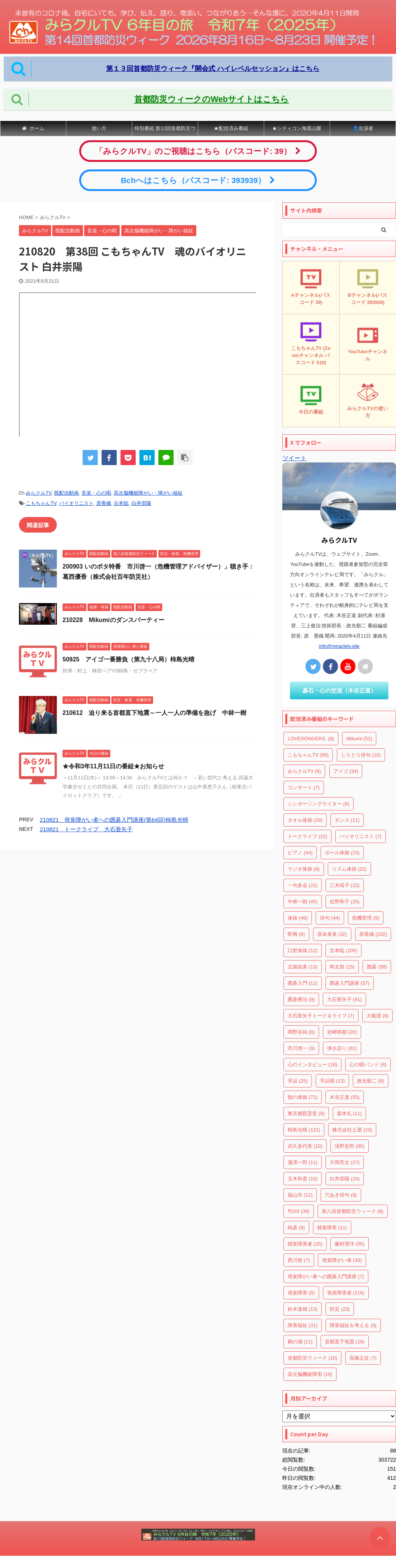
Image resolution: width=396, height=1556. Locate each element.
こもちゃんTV (41, 503)
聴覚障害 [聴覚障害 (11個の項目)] (332, 1227)
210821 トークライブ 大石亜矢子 (86, 829)
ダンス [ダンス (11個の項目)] (347, 820)
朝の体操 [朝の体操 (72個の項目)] (303, 1097)
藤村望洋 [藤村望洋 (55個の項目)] (350, 1244)
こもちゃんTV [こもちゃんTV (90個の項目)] (308, 755)
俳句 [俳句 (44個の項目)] (330, 918)
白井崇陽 (141, 503)
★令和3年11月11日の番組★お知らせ (113, 766)
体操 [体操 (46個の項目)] (298, 918)
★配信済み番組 (231, 128)
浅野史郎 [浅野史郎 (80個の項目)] (350, 1146)
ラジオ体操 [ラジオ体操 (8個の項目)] (304, 869)
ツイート (294, 458)
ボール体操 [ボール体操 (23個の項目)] (342, 853)
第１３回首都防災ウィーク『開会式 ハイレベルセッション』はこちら (212, 68)
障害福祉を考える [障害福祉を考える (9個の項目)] (353, 1325)
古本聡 (121, 503)
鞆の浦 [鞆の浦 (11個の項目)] (300, 1341)
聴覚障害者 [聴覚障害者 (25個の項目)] (305, 1244)
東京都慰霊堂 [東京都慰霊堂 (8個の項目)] (306, 1113)
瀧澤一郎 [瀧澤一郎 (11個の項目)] (303, 1162)
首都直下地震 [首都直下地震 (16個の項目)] (345, 1341)
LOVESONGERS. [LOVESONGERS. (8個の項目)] (311, 738)
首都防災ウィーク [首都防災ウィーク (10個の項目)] (312, 1358)
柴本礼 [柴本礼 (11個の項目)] (349, 1113)
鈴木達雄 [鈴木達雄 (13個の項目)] (303, 1309)
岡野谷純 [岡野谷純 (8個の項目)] (301, 1032)
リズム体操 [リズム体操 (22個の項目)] (349, 869)
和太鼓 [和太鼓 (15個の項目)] (342, 967)
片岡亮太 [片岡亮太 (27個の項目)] (345, 1162)
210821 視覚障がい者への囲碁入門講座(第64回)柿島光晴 (114, 819)
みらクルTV (38, 493)
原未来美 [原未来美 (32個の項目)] (332, 934)
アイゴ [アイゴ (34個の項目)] (345, 771)
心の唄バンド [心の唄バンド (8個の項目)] (368, 1064)
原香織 (103, 503)
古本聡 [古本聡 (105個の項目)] (343, 950)
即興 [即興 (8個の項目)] (296, 934)
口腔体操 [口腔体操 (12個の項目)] (303, 950)
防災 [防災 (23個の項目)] (340, 1309)
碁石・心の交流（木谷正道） (339, 690)
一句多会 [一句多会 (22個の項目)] (303, 885)
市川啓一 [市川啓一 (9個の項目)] (301, 1048)
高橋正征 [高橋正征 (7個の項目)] (363, 1358)
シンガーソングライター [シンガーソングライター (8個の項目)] (318, 804)
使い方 (99, 128)
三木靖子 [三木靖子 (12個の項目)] (345, 885)
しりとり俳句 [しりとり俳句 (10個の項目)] (361, 755)
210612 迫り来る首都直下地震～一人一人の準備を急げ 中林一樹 (154, 713)
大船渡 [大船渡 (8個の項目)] (377, 1016)
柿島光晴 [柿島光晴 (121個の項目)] (304, 1130)
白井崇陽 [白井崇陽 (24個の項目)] (345, 1178)
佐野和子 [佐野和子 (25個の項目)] (345, 901)
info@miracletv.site (339, 646)
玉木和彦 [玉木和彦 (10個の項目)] (303, 1178)
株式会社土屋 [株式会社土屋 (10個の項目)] (352, 1130)
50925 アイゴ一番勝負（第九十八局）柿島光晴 (129, 659)
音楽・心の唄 (96, 493)
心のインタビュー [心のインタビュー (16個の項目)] (312, 1064)
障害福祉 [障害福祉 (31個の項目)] (303, 1325)
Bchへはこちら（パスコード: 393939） (198, 180)
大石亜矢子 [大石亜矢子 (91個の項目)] (344, 999)
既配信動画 (66, 493)
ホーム (33, 128)
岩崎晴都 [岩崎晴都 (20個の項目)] (342, 1032)
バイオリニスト (76, 503)
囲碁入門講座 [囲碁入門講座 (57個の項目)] (349, 983)
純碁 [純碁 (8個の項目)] (296, 1227)
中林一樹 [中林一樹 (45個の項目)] (303, 901)
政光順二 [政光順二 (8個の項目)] (370, 1081)
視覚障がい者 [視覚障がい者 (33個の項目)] (342, 1260)
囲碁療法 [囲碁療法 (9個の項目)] (301, 999)
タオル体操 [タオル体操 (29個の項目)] (305, 820)
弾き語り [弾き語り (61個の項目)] (342, 1048)
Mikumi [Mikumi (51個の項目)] (359, 738)
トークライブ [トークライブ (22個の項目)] (307, 836)
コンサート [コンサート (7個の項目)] (304, 787)
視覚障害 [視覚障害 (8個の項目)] (301, 1293)
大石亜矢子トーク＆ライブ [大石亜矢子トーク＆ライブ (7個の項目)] (321, 1016)
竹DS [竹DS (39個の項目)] (299, 1211)
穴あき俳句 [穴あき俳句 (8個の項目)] (341, 1195)
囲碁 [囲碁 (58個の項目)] (377, 967)
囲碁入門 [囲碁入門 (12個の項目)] (303, 983)
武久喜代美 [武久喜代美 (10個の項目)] (305, 1146)
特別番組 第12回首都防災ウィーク (165, 130)
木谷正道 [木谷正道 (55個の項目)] (345, 1097)
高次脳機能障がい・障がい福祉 (148, 493)
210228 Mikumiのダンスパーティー (113, 620)
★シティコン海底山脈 (296, 128)
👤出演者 (362, 128)
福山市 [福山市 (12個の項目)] (300, 1195)
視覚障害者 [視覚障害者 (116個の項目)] (346, 1293)
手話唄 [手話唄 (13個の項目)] (332, 1081)
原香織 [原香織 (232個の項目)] (373, 934)
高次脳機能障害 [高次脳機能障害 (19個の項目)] (310, 1374)
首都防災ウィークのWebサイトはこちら (211, 99)
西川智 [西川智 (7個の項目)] (299, 1260)
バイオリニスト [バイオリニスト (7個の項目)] (361, 836)
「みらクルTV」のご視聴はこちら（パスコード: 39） (198, 151)
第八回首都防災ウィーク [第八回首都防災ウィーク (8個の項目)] (352, 1211)
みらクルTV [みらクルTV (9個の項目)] (304, 771)
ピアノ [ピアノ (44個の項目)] (300, 853)
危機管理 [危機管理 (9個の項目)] (365, 918)
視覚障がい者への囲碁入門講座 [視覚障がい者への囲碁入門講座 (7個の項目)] (326, 1276)
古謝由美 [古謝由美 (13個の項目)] (303, 967)
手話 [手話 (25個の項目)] (298, 1081)
